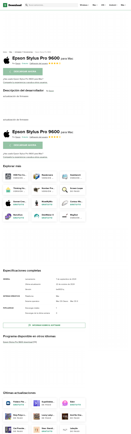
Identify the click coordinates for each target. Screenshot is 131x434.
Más (123, 5)
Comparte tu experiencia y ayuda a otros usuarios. (25, 82)
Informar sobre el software (44, 325)
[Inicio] (5, 52)
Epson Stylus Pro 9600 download (18, 342)
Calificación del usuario (45, 63)
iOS (102, 5)
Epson (51, 91)
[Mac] (10, 52)
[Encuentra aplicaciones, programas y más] (51, 5)
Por (16, 63)
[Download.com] (12, 5)
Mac (94, 5)
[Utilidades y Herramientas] (24, 52)
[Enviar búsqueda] (27, 5)
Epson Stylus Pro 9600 (42, 58)
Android (112, 5)
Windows (84, 5)
